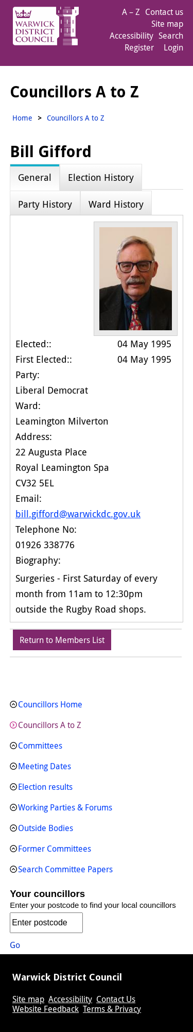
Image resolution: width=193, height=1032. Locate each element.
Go (15, 945)
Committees (40, 745)
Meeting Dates (44, 766)
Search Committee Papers (65, 869)
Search (171, 35)
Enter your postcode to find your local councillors (93, 905)
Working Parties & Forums (65, 807)
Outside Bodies (45, 828)
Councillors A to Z (49, 725)
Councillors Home (50, 704)
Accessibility (131, 35)
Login (173, 47)
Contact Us (115, 999)
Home (22, 118)
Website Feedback (45, 1008)
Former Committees (54, 848)
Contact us (164, 12)
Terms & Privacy (112, 1008)
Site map (167, 23)
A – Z (131, 12)
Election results (45, 786)
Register (139, 47)
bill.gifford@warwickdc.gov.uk (78, 513)
